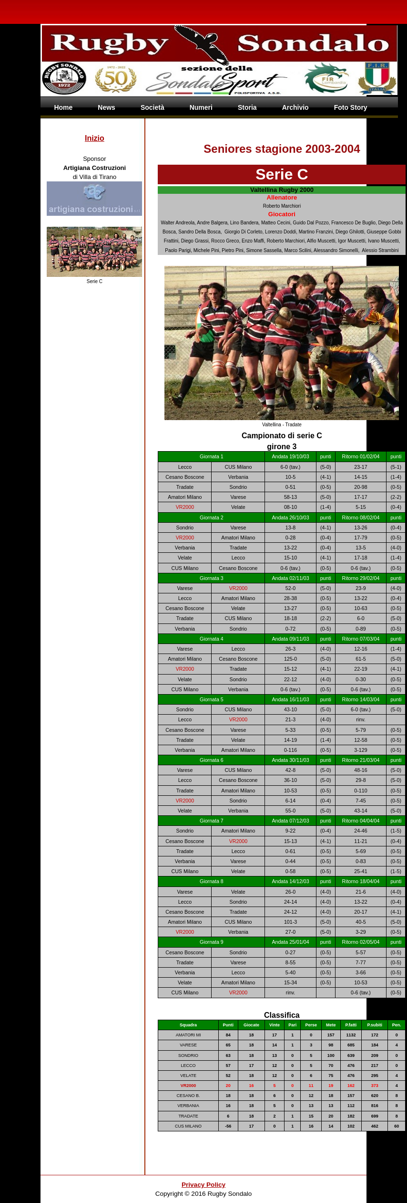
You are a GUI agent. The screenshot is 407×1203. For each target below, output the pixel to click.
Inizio (94, 138)
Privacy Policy (203, 1184)
